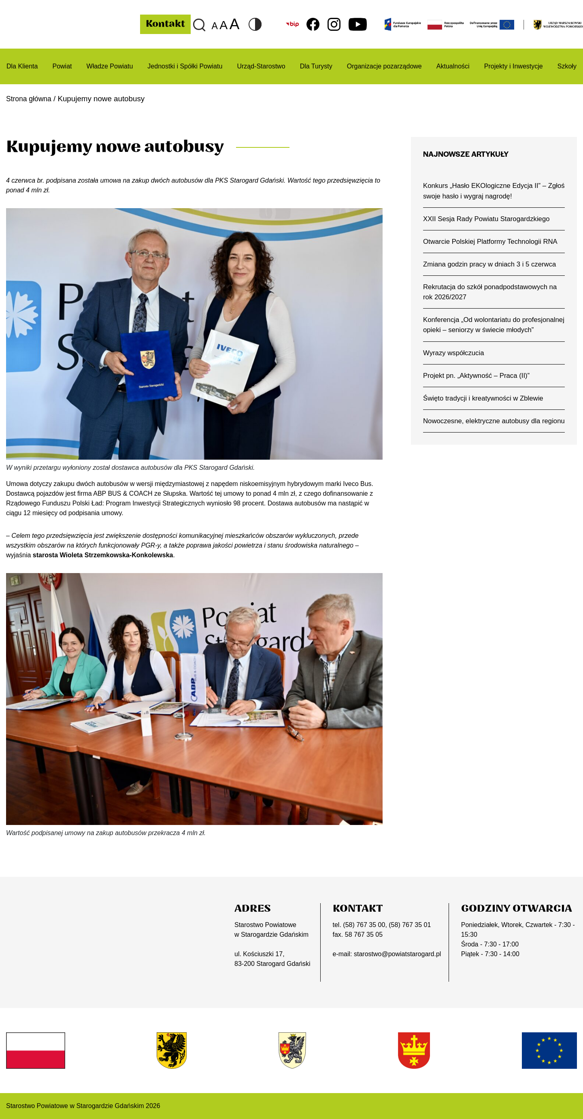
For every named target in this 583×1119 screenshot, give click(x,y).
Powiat (62, 66)
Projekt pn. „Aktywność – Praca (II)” (478, 390)
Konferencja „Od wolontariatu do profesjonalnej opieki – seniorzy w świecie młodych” (488, 333)
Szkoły (567, 66)
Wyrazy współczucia (454, 367)
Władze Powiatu (110, 66)
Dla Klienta (22, 66)
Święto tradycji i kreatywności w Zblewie (485, 413)
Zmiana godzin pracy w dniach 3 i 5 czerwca (492, 266)
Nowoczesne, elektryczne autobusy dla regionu (484, 441)
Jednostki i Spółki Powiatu (184, 66)
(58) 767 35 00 (364, 924)
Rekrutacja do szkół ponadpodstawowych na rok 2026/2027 (492, 294)
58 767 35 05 (364, 934)
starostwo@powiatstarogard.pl (397, 954)
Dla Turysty (316, 66)
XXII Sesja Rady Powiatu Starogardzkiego (489, 220)
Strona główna (30, 98)
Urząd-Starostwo (261, 66)
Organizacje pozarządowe (384, 66)
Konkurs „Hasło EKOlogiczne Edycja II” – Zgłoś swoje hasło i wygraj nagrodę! (487, 191)
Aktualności (453, 66)
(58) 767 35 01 (410, 924)
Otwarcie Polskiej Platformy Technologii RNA (492, 243)
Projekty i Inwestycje (513, 66)
